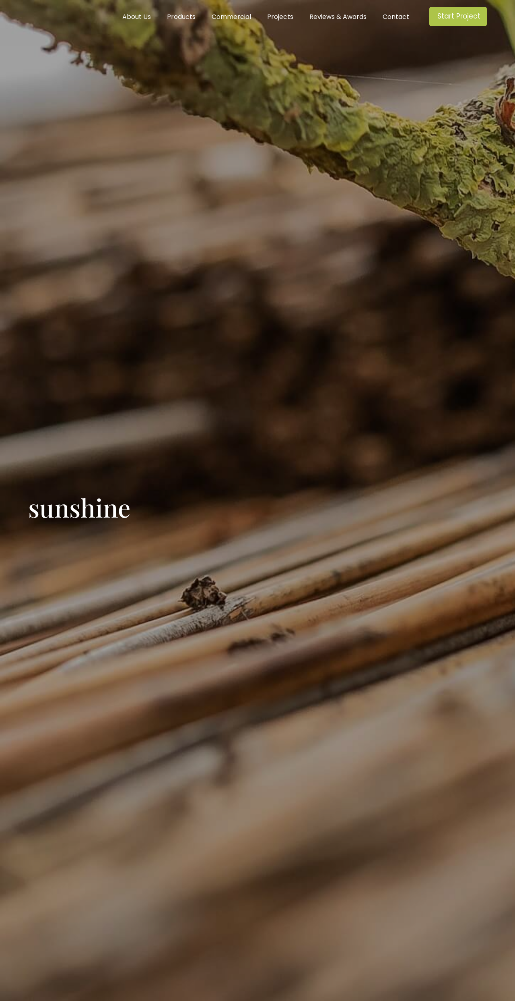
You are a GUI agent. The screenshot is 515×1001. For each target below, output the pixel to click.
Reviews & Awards (338, 16)
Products (181, 16)
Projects (280, 16)
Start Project (458, 16)
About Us (136, 16)
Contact (396, 16)
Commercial (231, 16)
